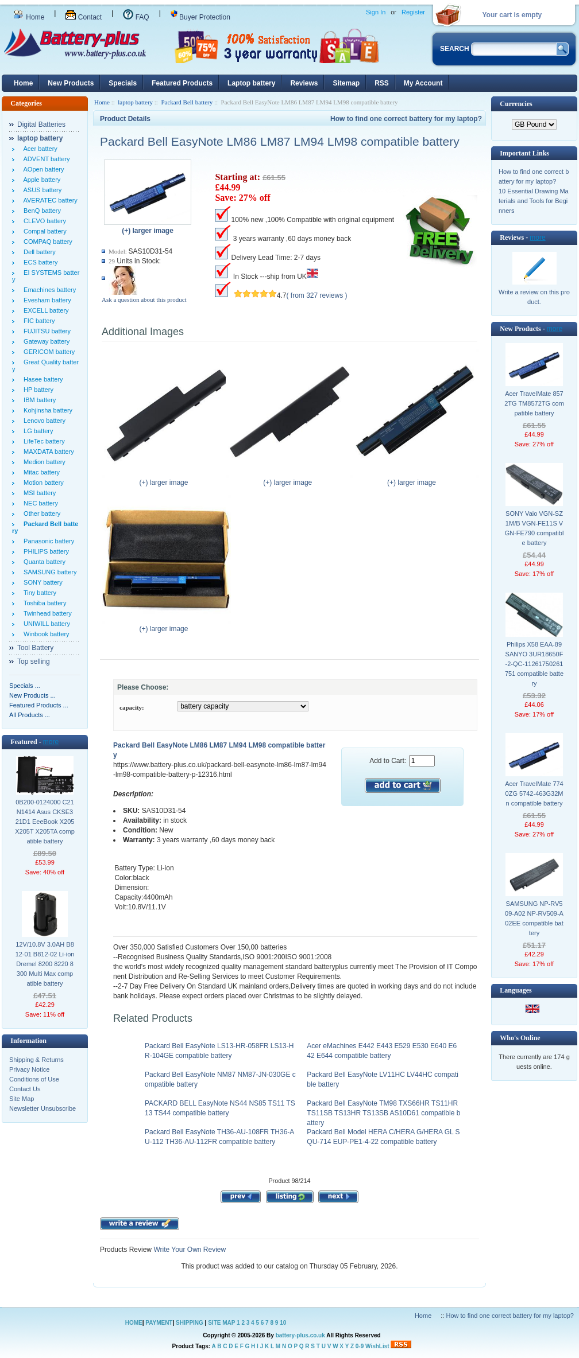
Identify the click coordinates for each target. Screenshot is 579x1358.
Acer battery (38, 148)
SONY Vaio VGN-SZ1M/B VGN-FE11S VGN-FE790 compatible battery (534, 528)
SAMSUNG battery (48, 572)
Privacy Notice (29, 1069)
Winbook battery (45, 634)
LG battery (36, 430)
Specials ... (24, 685)
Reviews (304, 83)
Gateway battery (45, 341)
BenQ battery (40, 210)
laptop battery (135, 102)
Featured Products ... (38, 705)
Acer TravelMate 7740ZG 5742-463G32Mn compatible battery (534, 793)
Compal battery (43, 231)
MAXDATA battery (47, 451)
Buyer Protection (200, 17)
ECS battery (38, 262)
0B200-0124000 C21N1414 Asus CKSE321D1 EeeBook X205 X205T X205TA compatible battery (45, 822)
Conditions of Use (34, 1079)
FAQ (136, 17)
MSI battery (38, 492)
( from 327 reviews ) (317, 295)
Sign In (375, 12)
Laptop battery (251, 83)
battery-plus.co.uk (300, 1335)
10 (283, 1323)
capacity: (131, 707)
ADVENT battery (45, 158)
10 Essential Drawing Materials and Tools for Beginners (534, 201)
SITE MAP (221, 1323)
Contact (83, 17)
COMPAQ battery (46, 241)
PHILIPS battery (44, 551)
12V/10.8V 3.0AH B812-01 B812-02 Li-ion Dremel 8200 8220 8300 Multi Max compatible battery (45, 964)
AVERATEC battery (49, 200)
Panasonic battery (47, 541)
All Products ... (29, 714)
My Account (423, 83)
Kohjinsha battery (46, 410)
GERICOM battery (47, 351)
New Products (71, 83)
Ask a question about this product (144, 299)
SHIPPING (189, 1323)
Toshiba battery (43, 603)
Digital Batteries (41, 124)
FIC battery (37, 320)
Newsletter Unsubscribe (42, 1108)
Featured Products (182, 83)
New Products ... (32, 695)
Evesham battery (45, 300)
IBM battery (38, 399)
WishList (377, 1346)
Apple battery (40, 179)
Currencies (516, 104)
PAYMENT (158, 1323)
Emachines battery (48, 289)
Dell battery (38, 251)
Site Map (21, 1098)
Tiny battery (38, 592)
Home (28, 17)
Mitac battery (40, 472)
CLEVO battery (43, 220)
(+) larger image (166, 479)
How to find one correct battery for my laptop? (406, 119)
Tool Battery (35, 648)
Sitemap (346, 83)
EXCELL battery (44, 310)
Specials (123, 83)
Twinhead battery (46, 613)
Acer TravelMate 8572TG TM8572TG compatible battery (534, 403)
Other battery (40, 513)
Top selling (33, 661)
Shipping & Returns (36, 1059)
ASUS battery (40, 189)
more (51, 742)
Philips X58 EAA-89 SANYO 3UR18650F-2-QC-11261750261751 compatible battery (534, 664)
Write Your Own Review (189, 1250)
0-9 (360, 1346)
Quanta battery (42, 561)
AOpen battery (42, 169)
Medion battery (42, 461)
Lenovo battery (42, 420)
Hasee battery (41, 379)
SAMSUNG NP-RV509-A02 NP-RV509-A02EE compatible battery (534, 918)
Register (413, 12)
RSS (382, 83)
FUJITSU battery (45, 331)
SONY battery (41, 582)
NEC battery (39, 503)
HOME (133, 1323)
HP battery (36, 389)
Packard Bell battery (187, 102)
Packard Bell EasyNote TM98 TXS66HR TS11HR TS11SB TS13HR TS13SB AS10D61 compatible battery (383, 1113)
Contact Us (24, 1088)
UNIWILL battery (45, 623)
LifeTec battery (42, 441)
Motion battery (42, 482)
